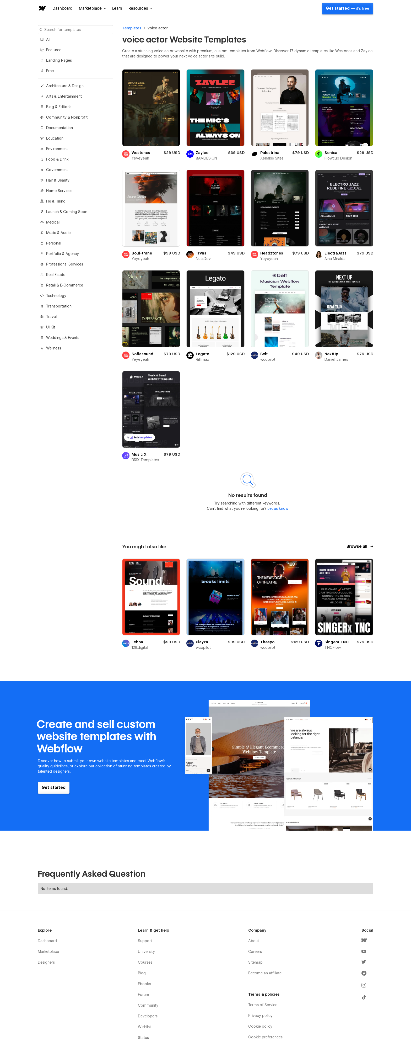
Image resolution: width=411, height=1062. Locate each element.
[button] (92, 8)
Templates (131, 28)
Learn (117, 8)
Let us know (277, 508)
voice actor (158, 28)
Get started (347, 8)
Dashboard (62, 8)
